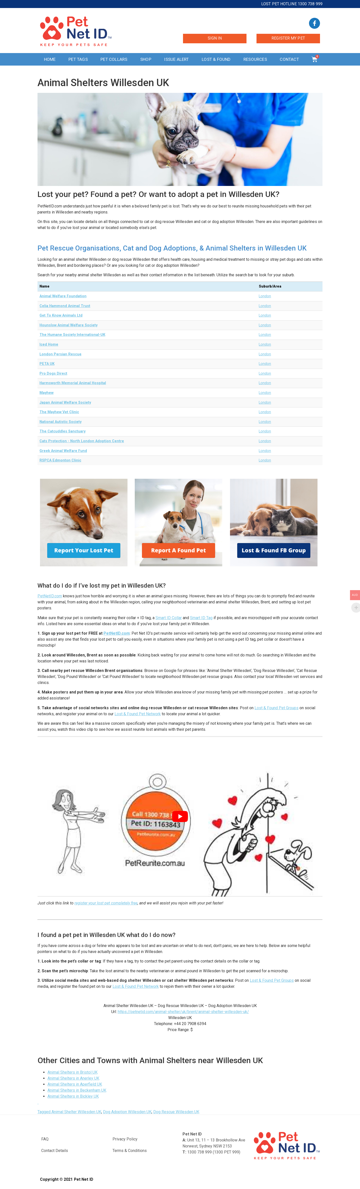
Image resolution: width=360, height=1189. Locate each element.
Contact (289, 59)
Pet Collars (113, 59)
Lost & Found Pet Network (137, 713)
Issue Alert (176, 59)
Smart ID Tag (201, 617)
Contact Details (54, 1150)
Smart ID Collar (169, 617)
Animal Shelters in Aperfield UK (75, 1084)
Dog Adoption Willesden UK (127, 1111)
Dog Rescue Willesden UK (176, 1111)
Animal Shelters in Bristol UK (73, 1072)
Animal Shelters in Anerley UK (73, 1078)
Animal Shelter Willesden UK (76, 1111)
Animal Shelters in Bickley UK (73, 1096)
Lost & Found (216, 59)
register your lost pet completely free (106, 903)
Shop (145, 59)
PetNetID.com (50, 596)
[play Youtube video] (180, 816)
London (265, 296)
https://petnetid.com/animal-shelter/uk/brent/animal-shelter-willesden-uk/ (183, 1011)
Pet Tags (78, 59)
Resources (255, 59)
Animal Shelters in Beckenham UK (77, 1090)
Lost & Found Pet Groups (276, 707)
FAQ (44, 1139)
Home (50, 59)
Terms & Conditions (129, 1150)
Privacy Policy (125, 1139)
